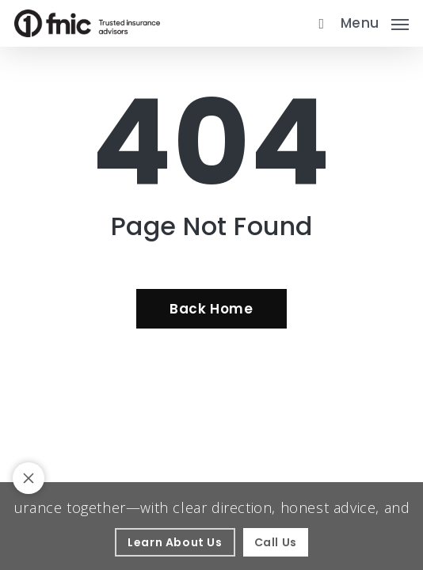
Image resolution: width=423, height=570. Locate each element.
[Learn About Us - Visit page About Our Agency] (174, 542)
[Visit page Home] (87, 23)
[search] (318, 23)
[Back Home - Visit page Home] (211, 309)
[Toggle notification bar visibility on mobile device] (28, 478)
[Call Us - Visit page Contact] (275, 542)
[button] (375, 21)
